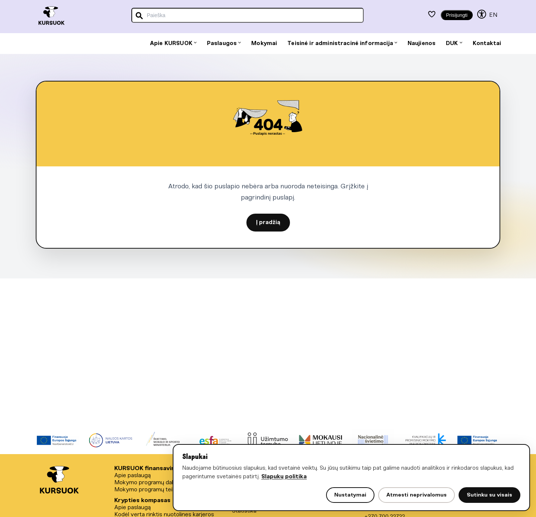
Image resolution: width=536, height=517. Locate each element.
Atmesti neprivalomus (416, 495)
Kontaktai (487, 44)
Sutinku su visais (489, 495)
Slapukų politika (284, 477)
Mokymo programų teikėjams (152, 489)
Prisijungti (457, 15)
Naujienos (422, 44)
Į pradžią (268, 223)
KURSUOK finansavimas (148, 468)
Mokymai (264, 44)
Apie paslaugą (132, 475)
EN (493, 15)
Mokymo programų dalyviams (153, 482)
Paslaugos (224, 44)
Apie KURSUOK (173, 44)
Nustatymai (350, 495)
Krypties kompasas (142, 500)
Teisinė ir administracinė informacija (342, 44)
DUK (454, 44)
